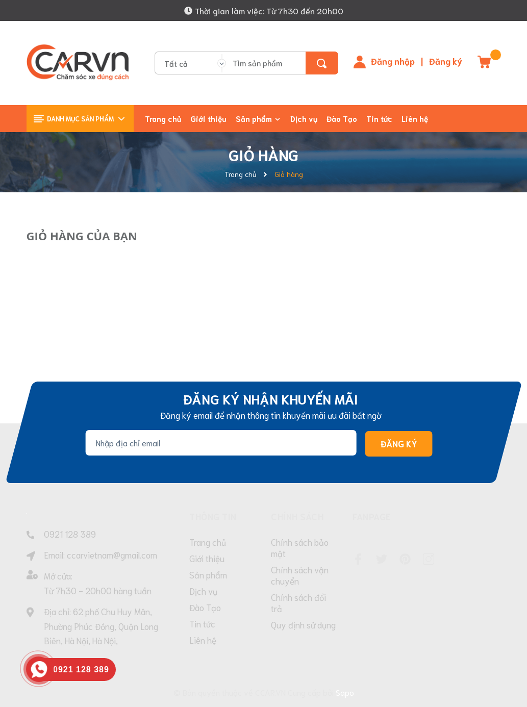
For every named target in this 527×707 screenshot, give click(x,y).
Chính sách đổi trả (298, 604)
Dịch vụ (203, 592)
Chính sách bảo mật (300, 549)
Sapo (345, 692)
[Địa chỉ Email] (220, 443)
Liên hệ (202, 641)
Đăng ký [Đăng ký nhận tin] (398, 443)
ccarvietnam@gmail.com (112, 554)
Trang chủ (207, 543)
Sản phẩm (208, 576)
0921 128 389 (70, 533)
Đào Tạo (205, 608)
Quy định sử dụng (303, 626)
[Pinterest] (405, 559)
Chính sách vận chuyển (300, 576)
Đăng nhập (393, 60)
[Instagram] (428, 559)
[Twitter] (381, 559)
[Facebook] (358, 559)
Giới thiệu (206, 559)
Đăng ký (445, 60)
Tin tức (202, 624)
